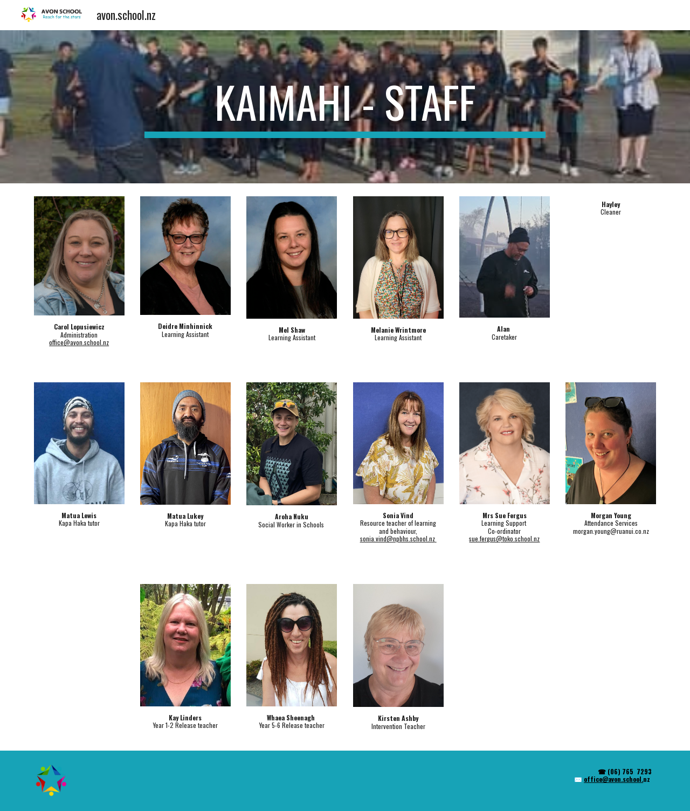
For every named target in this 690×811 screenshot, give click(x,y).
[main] (345, 106)
